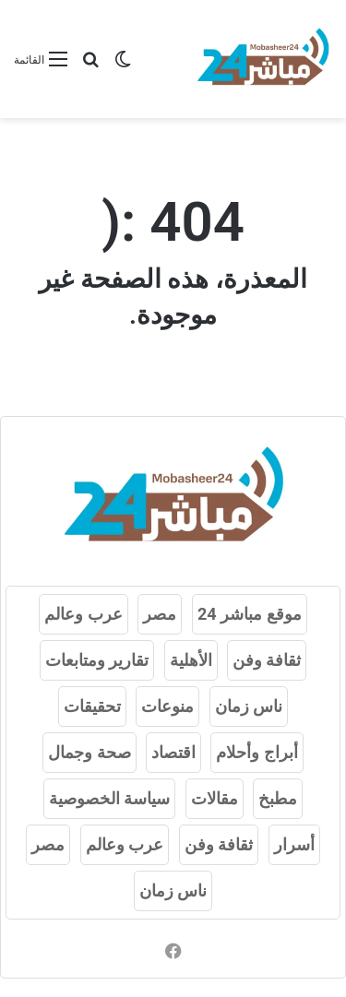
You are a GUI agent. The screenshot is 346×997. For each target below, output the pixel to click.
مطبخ (277, 798)
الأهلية (191, 660)
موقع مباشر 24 (249, 613)
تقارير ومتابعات (97, 660)
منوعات (167, 706)
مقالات (214, 798)
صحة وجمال (89, 752)
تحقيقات (92, 706)
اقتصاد (173, 752)
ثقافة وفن (267, 660)
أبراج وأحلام (256, 752)
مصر (159, 613)
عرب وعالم (83, 613)
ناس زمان (248, 706)
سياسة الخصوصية (109, 798)
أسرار (294, 844)
